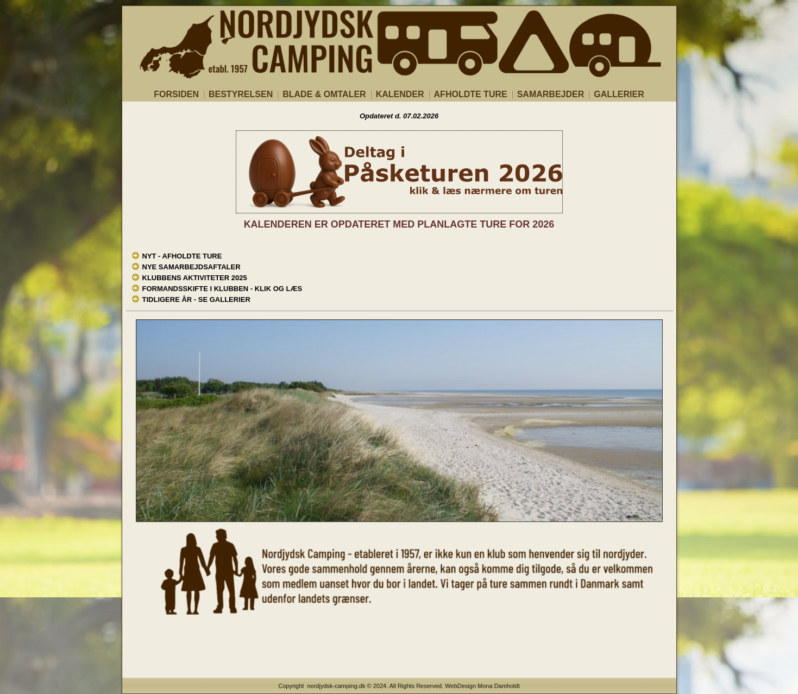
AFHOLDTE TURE (470, 94)
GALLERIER (619, 94)
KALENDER (400, 94)
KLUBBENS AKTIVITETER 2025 (194, 278)
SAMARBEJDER (551, 94)
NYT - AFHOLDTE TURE (182, 256)
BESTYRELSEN (241, 94)
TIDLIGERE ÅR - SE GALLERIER (196, 299)
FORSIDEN (176, 94)
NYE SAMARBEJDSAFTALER (191, 267)
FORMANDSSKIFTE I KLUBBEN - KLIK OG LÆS (222, 289)
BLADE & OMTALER (324, 94)
